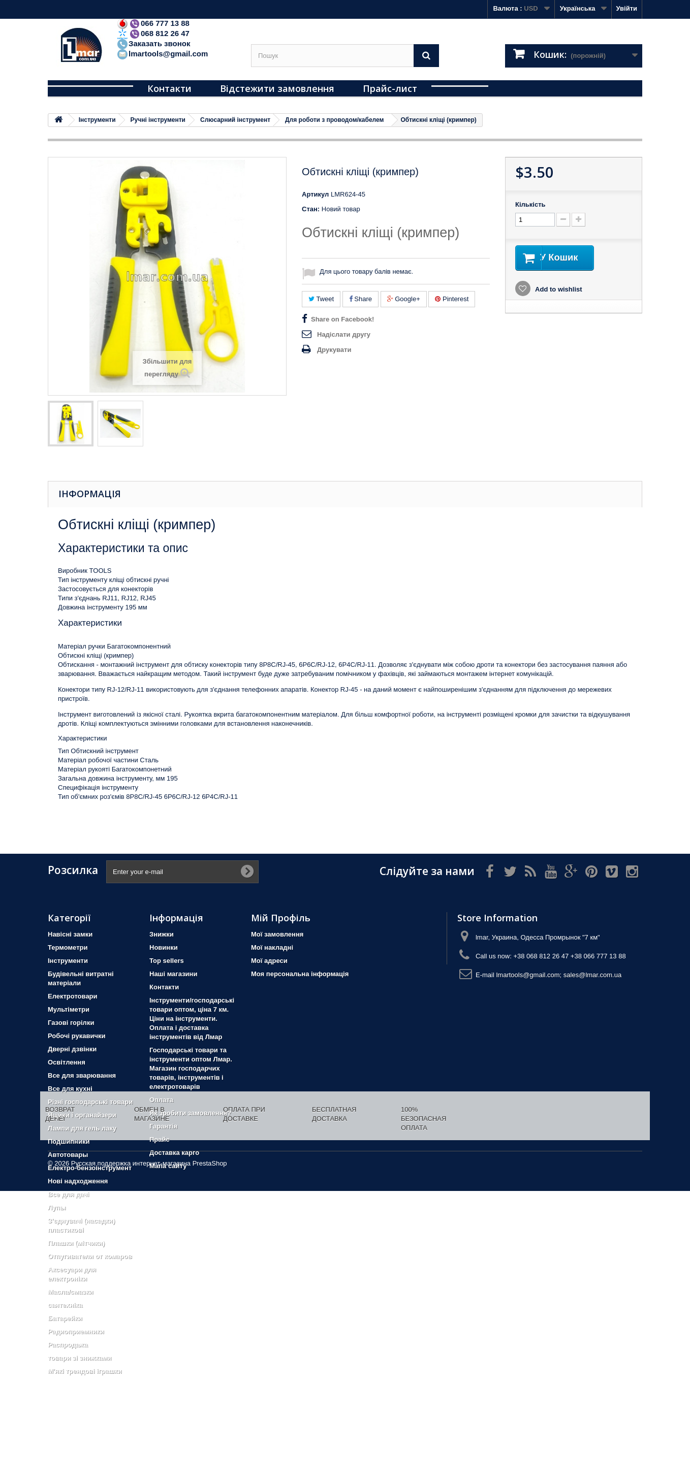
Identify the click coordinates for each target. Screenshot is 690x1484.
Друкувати (334, 349)
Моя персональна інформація (300, 974)
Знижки (161, 934)
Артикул (315, 194)
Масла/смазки (70, 1292)
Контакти (169, 88)
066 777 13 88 (153, 23)
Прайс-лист (390, 88)
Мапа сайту (167, 1166)
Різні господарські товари (90, 1102)
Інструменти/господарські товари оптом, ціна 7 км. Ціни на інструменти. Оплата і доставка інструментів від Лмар (191, 1018)
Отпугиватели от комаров (90, 1256)
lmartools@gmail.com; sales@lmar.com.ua (558, 975)
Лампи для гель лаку (82, 1128)
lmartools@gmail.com (162, 53)
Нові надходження (78, 1181)
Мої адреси (269, 960)
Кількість (530, 204)
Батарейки (65, 1318)
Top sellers (166, 960)
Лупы (57, 1207)
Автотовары (68, 1154)
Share (360, 299)
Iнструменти (68, 960)
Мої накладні (272, 947)
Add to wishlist (558, 290)
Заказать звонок (153, 43)
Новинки (163, 947)
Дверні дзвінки (72, 1049)
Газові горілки (71, 1022)
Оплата (161, 1100)
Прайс (159, 1139)
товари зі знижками (79, 1358)
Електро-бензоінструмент (90, 1168)
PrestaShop (210, 1456)
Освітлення (66, 1062)
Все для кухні (70, 1088)
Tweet (321, 299)
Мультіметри (68, 1009)
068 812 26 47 (153, 33)
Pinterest (451, 299)
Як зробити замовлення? (190, 1113)
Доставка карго (174, 1152)
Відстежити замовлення (277, 88)
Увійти (626, 8)
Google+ (403, 299)
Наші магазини (173, 974)
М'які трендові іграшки (85, 1371)
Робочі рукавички (76, 1036)
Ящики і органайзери (82, 1115)
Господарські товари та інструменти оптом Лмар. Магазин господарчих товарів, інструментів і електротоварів (190, 1068)
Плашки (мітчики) (76, 1243)
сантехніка (65, 1305)
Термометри (67, 947)
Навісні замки (70, 934)
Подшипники (68, 1141)
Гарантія (163, 1126)
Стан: (311, 209)
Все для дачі (68, 1194)
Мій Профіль (280, 918)
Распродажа (68, 1344)
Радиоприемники (76, 1331)
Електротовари (73, 996)
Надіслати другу (343, 334)
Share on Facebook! (342, 319)
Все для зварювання (82, 1075)
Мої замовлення (277, 934)
